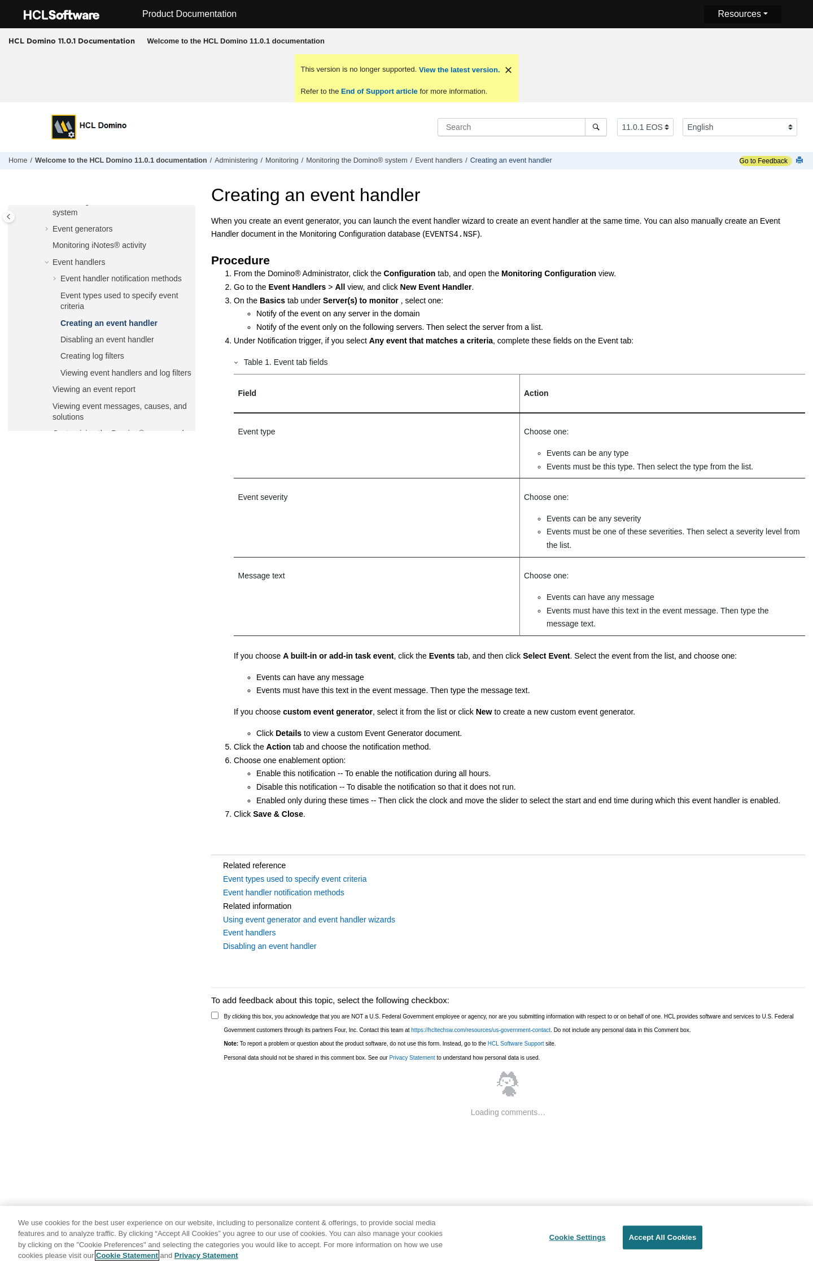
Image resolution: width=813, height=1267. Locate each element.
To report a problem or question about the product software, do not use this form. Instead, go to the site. (390, 1043)
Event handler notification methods (121, 278)
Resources (739, 14)
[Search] (596, 127)
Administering (236, 160)
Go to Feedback (764, 161)
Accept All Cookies (663, 1242)
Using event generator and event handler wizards (309, 919)
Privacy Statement (412, 1058)
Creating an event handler (511, 160)
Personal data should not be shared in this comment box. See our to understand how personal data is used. (382, 1058)
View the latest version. (458, 70)
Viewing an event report (94, 389)
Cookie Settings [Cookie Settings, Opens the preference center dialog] (577, 1242)
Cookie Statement (127, 1261)
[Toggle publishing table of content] (9, 217)
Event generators (83, 228)
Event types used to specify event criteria (294, 878)
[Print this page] (801, 160)
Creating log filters (92, 355)
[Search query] (522, 127)
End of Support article (379, 91)
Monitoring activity (99, 245)
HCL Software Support (516, 1043)
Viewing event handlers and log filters (125, 372)
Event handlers (438, 160)
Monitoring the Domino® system (356, 160)
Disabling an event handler (107, 339)
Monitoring (282, 160)
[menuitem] (236, 41)
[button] (48, 229)
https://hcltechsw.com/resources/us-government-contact (480, 1030)
